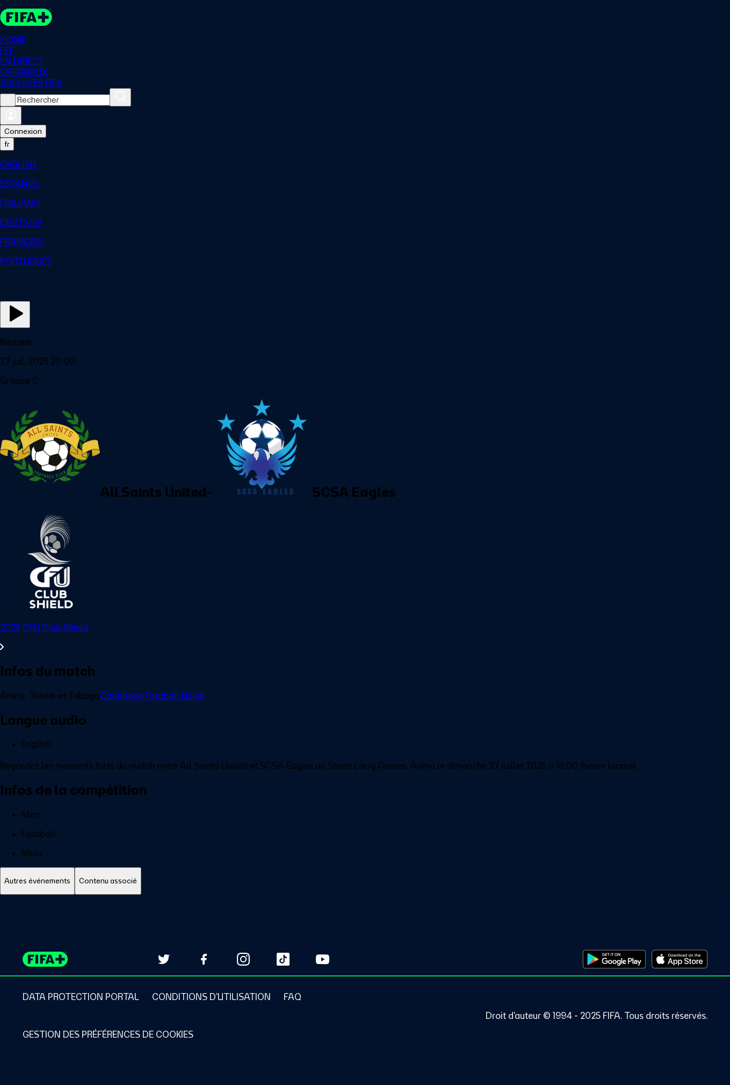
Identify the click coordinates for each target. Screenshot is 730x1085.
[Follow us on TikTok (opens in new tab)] (283, 959)
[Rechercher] (120, 97)
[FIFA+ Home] (26, 17)
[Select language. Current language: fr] (7, 144)
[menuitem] (365, 164)
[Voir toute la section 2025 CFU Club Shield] (365, 637)
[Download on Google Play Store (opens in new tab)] (614, 959)
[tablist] (365, 881)
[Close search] (8, 100)
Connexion (23, 131)
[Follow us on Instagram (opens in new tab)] (243, 959)
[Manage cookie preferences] (108, 1034)
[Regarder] (15, 314)
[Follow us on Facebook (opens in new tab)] (203, 959)
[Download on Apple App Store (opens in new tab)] (679, 959)
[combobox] (63, 100)
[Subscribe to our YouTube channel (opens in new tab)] (323, 959)
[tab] (37, 881)
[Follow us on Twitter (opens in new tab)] (164, 959)
